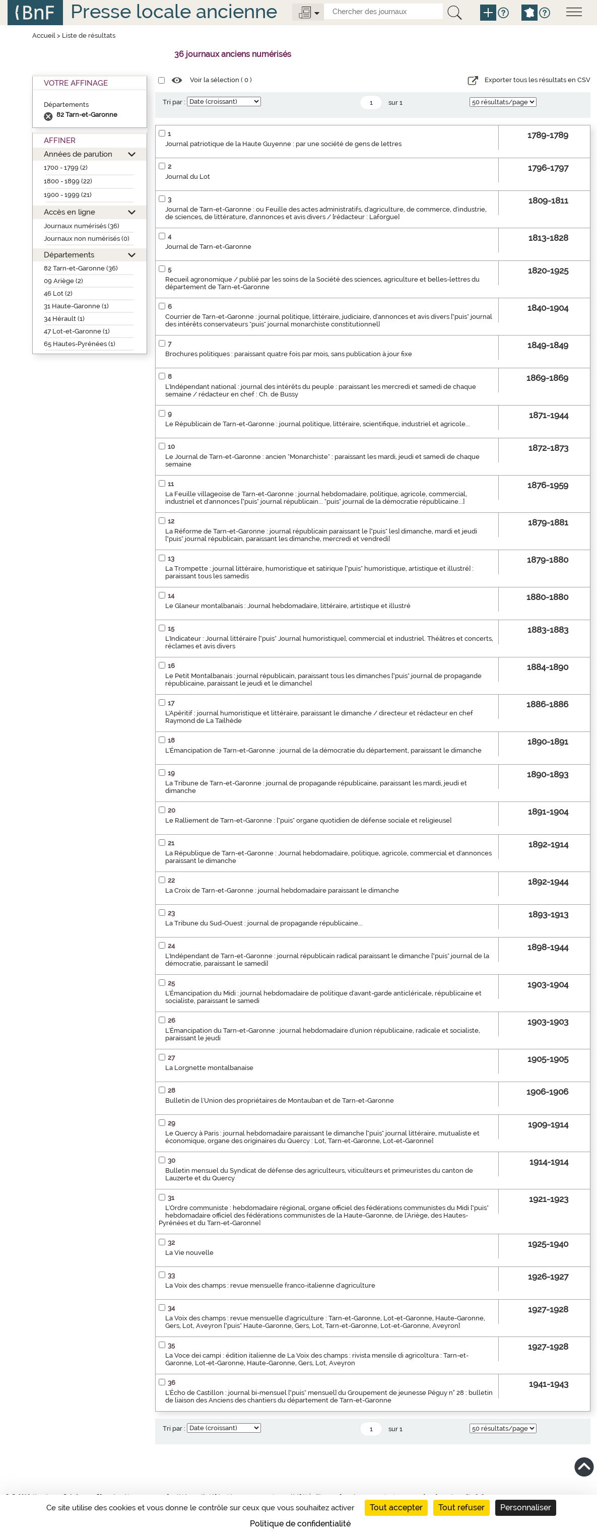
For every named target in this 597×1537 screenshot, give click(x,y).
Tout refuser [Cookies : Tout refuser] (461, 1507)
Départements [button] (69, 254)
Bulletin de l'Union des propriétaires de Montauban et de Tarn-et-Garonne (279, 1100)
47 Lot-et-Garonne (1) (77, 331)
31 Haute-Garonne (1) (76, 306)
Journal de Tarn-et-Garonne (208, 246)
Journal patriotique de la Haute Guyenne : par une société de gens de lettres (283, 144)
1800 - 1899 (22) (68, 181)
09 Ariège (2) (63, 281)
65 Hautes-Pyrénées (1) (79, 344)
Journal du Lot (187, 176)
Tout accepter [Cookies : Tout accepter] (396, 1507)
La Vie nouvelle (189, 1252)
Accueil (43, 35)
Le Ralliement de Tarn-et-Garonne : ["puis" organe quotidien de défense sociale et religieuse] (308, 820)
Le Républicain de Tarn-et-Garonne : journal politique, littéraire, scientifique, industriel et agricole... (317, 424)
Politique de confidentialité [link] (300, 1523)
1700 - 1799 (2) (66, 167)
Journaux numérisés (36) (81, 226)
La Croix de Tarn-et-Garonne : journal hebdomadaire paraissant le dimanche (282, 890)
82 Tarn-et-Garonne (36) (81, 268)
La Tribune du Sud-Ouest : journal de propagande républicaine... (264, 923)
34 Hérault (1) (64, 318)
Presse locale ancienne (174, 11)
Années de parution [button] (78, 154)
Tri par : (174, 102)
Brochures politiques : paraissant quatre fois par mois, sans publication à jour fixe (288, 354)
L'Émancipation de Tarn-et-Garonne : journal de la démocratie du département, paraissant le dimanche (323, 750)
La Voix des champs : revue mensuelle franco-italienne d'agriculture (270, 1285)
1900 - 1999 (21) (68, 194)
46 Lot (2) (58, 293)
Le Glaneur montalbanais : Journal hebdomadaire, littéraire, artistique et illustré (288, 606)
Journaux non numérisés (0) (86, 238)
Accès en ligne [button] (69, 212)
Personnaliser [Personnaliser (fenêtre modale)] (525, 1507)
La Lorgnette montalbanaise (209, 1068)
